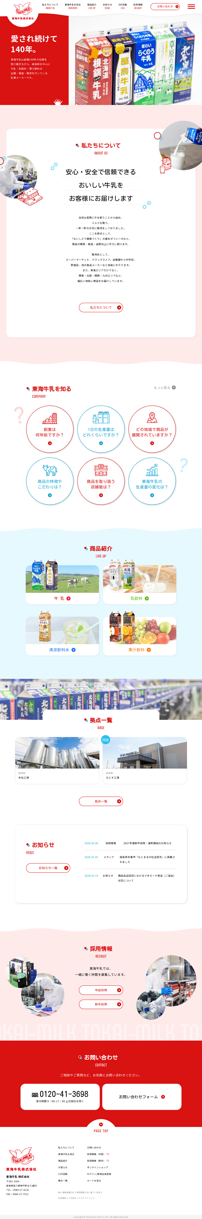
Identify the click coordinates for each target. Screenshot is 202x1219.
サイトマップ (88, 1198)
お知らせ (63, 1167)
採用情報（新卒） (98, 1160)
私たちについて (66, 1147)
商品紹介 (63, 1160)
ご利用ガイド (74, 1198)
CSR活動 (63, 1173)
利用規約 (62, 1198)
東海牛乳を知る (66, 1154)
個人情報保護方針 (66, 1192)
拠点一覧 (63, 1180)
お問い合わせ (94, 1147)
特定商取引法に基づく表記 (88, 1192)
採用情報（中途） (98, 1154)
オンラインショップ (97, 1167)
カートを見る (94, 1180)
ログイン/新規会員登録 (99, 1173)
